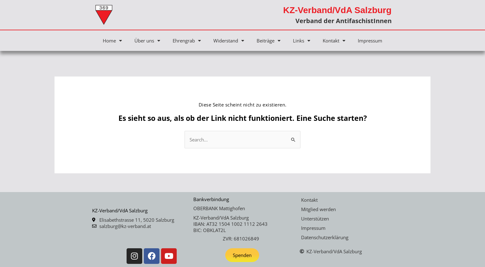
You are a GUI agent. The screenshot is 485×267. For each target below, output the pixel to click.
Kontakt (334, 40)
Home (112, 40)
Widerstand (228, 40)
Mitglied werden (318, 209)
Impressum (370, 40)
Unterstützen (315, 218)
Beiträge (268, 40)
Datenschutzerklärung (324, 237)
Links (301, 40)
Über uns (147, 40)
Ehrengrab (187, 40)
